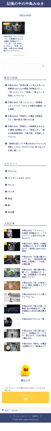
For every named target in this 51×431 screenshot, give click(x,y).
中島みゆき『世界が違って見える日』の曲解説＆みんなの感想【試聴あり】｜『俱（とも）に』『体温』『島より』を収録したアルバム (26, 90)
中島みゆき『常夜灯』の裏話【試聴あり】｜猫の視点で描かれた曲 (25, 118)
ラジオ (11, 191)
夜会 (10, 198)
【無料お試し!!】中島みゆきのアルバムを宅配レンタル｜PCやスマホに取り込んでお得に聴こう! (27, 147)
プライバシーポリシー (20, 416)
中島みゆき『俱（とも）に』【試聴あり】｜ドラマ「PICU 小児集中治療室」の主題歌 (27, 105)
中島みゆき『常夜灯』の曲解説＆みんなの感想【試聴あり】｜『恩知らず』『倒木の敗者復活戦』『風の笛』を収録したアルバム (26, 131)
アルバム (12, 171)
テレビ (11, 185)
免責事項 (35, 416)
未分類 (11, 212)
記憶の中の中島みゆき (25, 3)
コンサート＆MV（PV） (20, 178)
